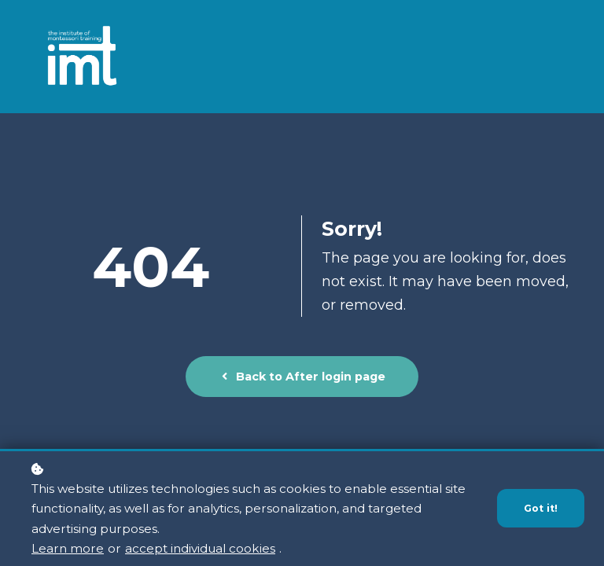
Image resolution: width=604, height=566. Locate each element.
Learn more (67, 549)
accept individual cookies (200, 549)
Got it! (541, 509)
